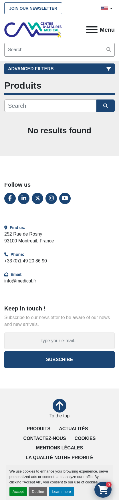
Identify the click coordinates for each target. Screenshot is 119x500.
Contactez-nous (44, 438)
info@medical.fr (20, 280)
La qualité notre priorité (59, 457)
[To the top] (59, 409)
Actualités (73, 428)
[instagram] (51, 198)
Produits (39, 428)
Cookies (85, 438)
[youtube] (65, 198)
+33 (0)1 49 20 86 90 (25, 260)
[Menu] (92, 29)
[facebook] (10, 198)
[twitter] (37, 198)
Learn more (61, 491)
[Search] (59, 50)
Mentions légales (59, 447)
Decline (38, 491)
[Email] (59, 340)
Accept (18, 491)
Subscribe (59, 359)
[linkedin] (23, 198)
